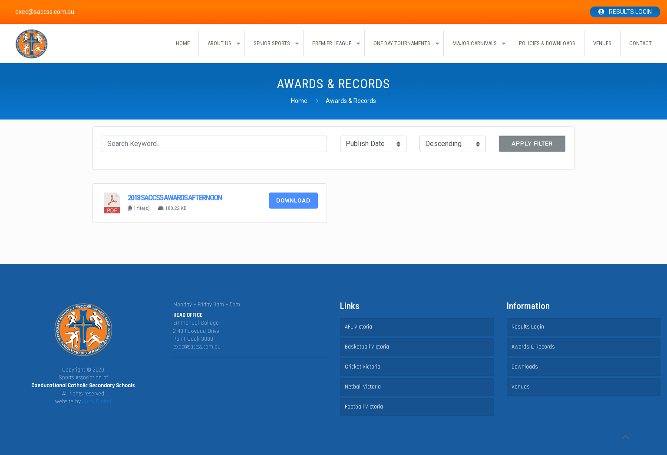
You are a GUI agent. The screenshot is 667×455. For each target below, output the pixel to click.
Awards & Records (533, 346)
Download (293, 200)
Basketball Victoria (367, 346)
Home (299, 100)
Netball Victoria (363, 386)
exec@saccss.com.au (197, 346)
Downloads (525, 366)
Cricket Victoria (362, 366)
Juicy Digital (97, 401)
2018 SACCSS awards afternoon (175, 198)
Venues (521, 386)
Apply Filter (532, 143)
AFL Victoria (358, 326)
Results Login (630, 11)
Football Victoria (364, 406)
